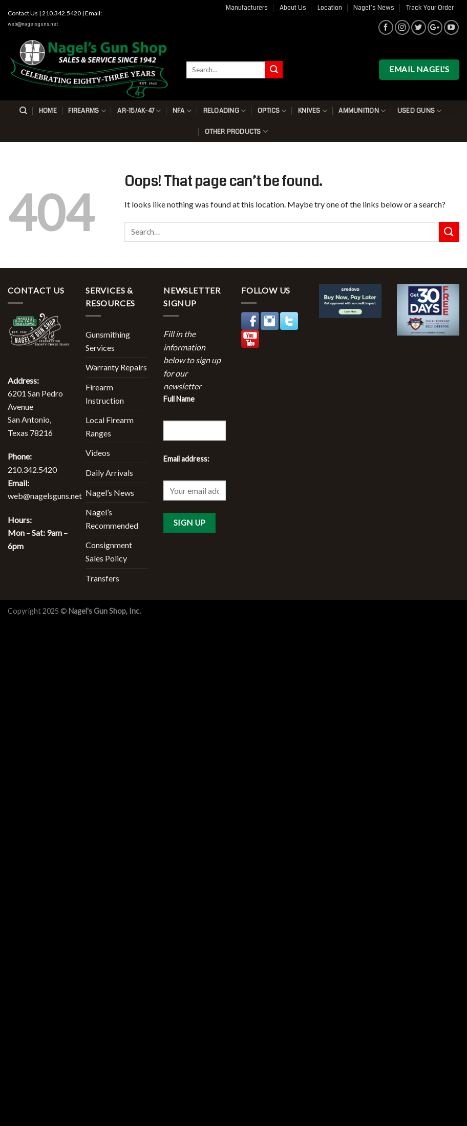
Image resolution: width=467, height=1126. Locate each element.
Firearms (87, 111)
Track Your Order (430, 7)
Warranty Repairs (116, 367)
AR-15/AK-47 (139, 111)
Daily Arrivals (109, 472)
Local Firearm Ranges (110, 426)
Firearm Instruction (105, 393)
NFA (182, 111)
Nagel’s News (373, 7)
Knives (312, 111)
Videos (98, 452)
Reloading (224, 111)
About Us (293, 7)
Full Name (179, 398)
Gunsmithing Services (108, 340)
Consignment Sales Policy (109, 551)
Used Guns (419, 111)
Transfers (102, 578)
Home (48, 110)
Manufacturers (247, 7)
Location (329, 7)
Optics (272, 111)
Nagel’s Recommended (112, 518)
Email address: (186, 458)
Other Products (236, 131)
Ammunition (362, 111)
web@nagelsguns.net (33, 24)
